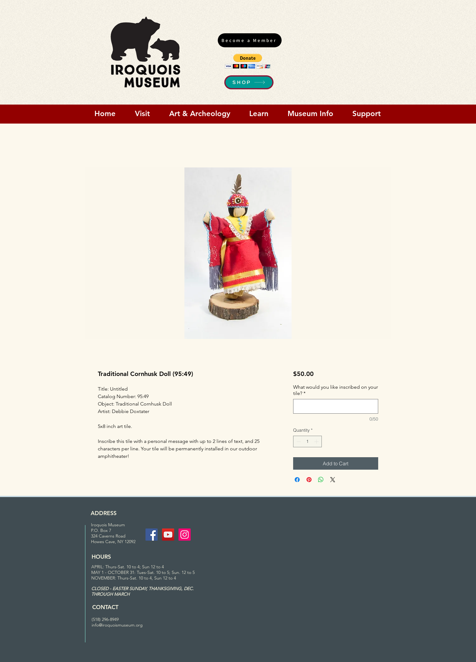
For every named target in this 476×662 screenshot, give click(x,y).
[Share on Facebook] (297, 479)
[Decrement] (298, 441)
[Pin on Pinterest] (309, 479)
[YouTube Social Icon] (168, 534)
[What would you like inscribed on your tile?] (335, 406)
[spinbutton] (307, 441)
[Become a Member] (250, 40)
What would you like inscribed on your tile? (335, 390)
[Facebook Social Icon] (151, 534)
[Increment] (317, 441)
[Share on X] (332, 479)
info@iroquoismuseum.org (117, 625)
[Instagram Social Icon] (184, 534)
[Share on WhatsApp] (321, 479)
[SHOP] (249, 82)
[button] (248, 61)
